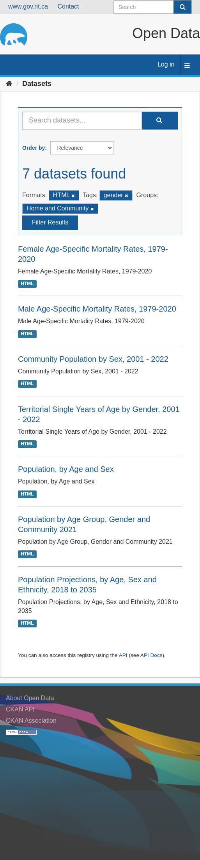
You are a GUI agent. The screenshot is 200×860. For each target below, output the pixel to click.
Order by (33, 148)
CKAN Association (31, 720)
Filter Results (50, 222)
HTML (27, 283)
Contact (68, 6)
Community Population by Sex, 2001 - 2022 (93, 359)
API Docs (151, 655)
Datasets (36, 84)
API (123, 655)
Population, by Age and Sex (66, 469)
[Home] (9, 84)
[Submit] (182, 7)
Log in (166, 64)
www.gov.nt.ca (28, 6)
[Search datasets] (152, 7)
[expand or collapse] (187, 66)
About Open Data (30, 698)
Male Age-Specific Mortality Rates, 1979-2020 (97, 309)
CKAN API (20, 709)
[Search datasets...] (82, 121)
